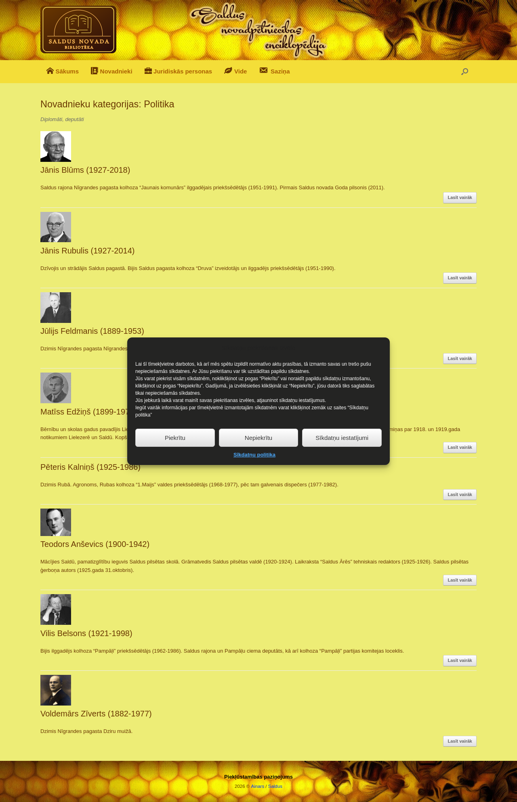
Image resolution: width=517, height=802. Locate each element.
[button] (465, 71)
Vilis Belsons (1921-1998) (86, 633)
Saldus (275, 786)
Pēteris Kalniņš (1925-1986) (90, 467)
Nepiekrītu (258, 451)
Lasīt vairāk (460, 197)
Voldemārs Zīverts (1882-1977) (96, 713)
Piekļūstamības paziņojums (258, 777)
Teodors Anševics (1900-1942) (94, 544)
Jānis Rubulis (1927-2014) (87, 250)
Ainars (258, 786)
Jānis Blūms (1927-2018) (85, 169)
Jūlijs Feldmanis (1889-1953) (92, 331)
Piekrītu (175, 451)
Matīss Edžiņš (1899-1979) (88, 411)
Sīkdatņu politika (254, 468)
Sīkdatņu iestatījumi (341, 451)
